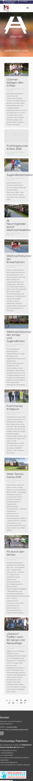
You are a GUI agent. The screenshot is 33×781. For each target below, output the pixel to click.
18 (17, 700)
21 (9, 703)
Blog (8, 89)
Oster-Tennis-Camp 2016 (15, 475)
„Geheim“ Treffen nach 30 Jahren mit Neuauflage (16, 638)
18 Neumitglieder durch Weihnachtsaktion (19, 225)
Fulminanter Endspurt (15, 407)
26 (21, 703)
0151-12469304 (24, 1)
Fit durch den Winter (15, 553)
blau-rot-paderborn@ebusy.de (16, 729)
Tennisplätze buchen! (9, 1)
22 (13, 703)
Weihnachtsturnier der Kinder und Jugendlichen (19, 336)
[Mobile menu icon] (27, 8)
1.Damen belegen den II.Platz (15, 82)
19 (21, 700)
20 (25, 700)
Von (17, 89)
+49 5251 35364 (10, 3)
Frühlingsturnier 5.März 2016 (17, 147)
